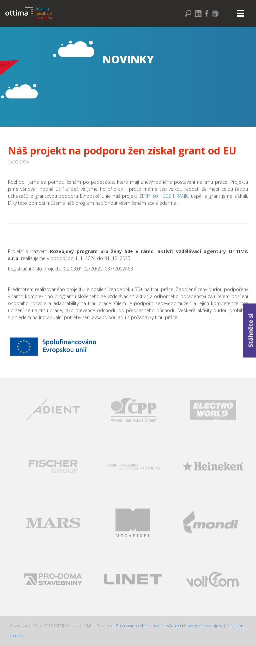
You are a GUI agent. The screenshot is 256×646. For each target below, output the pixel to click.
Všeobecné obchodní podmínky (194, 626)
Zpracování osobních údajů (140, 626)
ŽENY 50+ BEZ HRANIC (164, 196)
